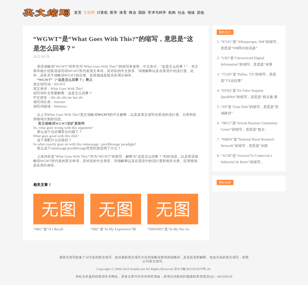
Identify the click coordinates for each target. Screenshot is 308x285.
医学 (113, 13)
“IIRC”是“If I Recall (48, 229)
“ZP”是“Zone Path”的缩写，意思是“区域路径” (250, 110)
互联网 (89, 13)
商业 (132, 13)
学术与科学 (157, 13)
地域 (191, 13)
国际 (142, 13)
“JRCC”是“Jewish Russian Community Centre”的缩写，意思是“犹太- (249, 126)
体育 (123, 13)
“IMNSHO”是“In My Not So (168, 229)
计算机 (102, 13)
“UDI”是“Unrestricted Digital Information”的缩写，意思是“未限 (247, 61)
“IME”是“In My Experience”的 (113, 229)
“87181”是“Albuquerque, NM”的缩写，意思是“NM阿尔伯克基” (250, 45)
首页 (77, 13)
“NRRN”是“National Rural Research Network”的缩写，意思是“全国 (248, 142)
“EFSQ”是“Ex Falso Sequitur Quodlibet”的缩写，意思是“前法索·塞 (249, 94)
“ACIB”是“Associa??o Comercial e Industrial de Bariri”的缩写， (246, 159)
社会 (181, 13)
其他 (200, 13)
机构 (172, 13)
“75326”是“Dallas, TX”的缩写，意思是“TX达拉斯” (248, 77)
